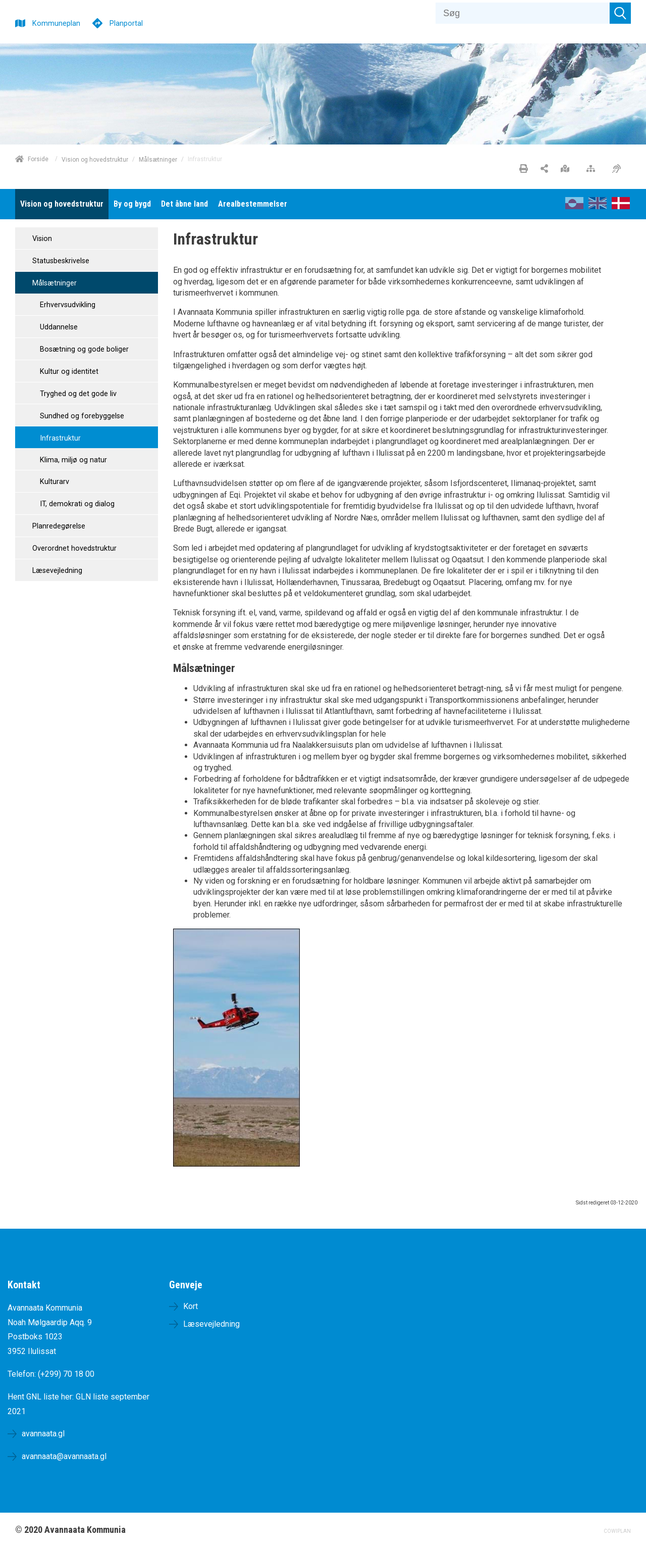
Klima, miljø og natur (72, 460)
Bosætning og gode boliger (83, 349)
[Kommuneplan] (47, 22)
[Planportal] (117, 22)
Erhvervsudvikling (66, 305)
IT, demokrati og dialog (76, 504)
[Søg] (523, 13)
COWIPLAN (617, 1531)
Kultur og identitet (68, 371)
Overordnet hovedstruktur (73, 548)
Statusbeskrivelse (59, 261)
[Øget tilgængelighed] (619, 169)
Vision (41, 238)
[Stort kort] (567, 169)
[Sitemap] (593, 169)
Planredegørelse (57, 526)
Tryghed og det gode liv (77, 394)
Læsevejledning (56, 570)
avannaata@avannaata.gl (64, 1456)
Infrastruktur (59, 438)
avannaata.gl (43, 1433)
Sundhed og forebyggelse (81, 416)
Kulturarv (53, 481)
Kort (190, 1306)
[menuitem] (62, 204)
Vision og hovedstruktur (95, 159)
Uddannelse (58, 327)
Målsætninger (158, 159)
